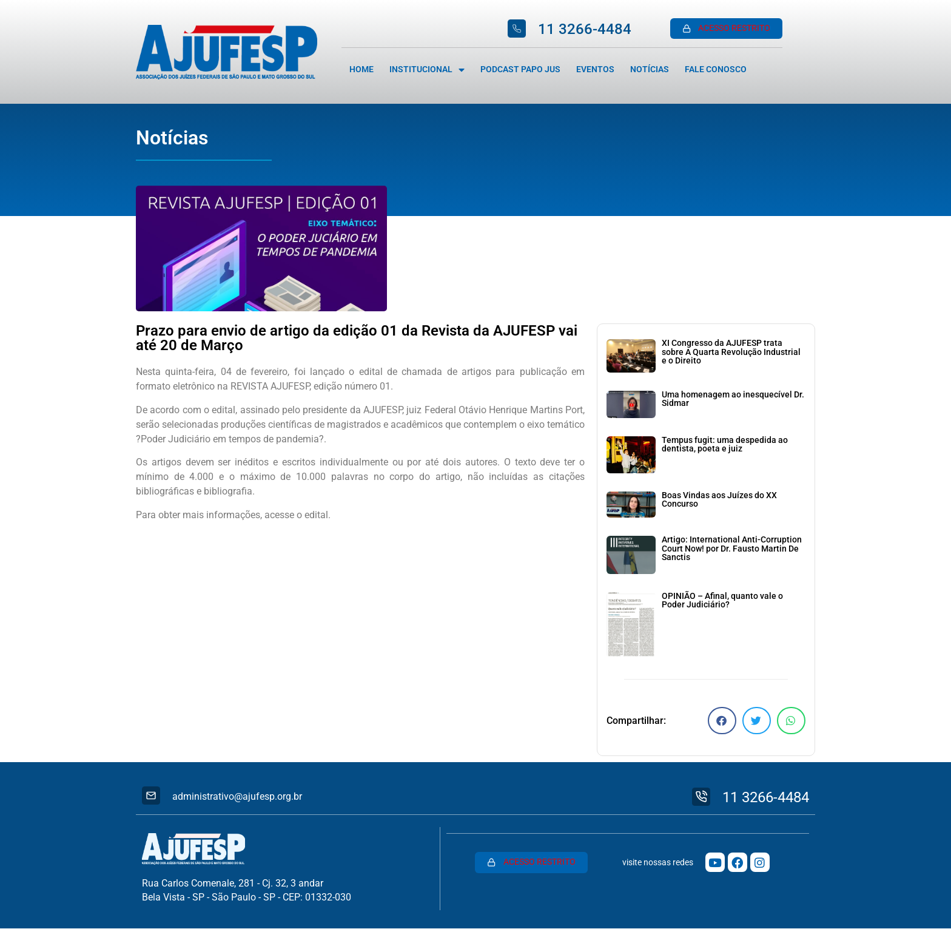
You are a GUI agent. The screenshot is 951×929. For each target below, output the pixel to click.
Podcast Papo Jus (520, 69)
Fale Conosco (716, 69)
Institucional (427, 69)
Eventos (595, 69)
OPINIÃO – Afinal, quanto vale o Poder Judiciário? (722, 600)
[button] (722, 720)
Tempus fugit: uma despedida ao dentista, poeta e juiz (725, 444)
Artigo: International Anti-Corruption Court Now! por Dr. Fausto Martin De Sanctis (732, 548)
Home (361, 69)
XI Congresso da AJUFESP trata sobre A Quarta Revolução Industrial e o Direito (731, 352)
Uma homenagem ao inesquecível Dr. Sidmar (733, 399)
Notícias (649, 69)
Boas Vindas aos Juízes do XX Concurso (719, 499)
